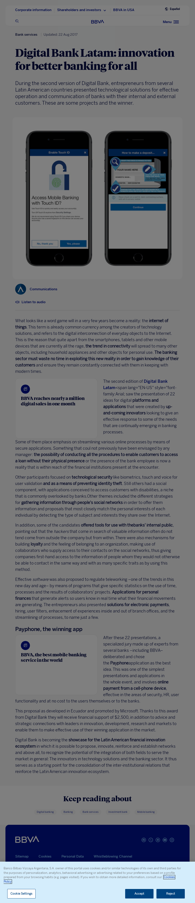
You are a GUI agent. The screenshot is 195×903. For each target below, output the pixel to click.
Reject (170, 893)
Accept (139, 893)
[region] (97, 882)
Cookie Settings (21, 893)
